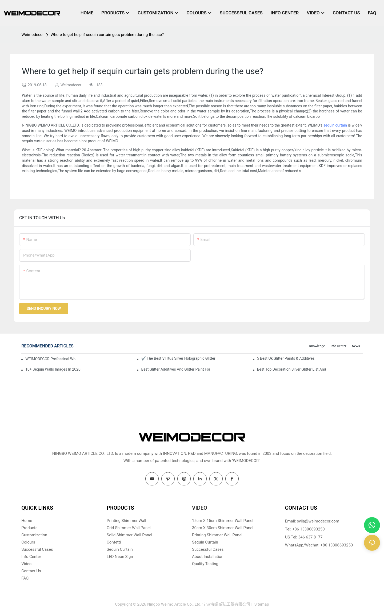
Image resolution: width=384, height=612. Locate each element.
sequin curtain (335, 125)
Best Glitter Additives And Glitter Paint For (175, 369)
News (356, 346)
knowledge (317, 346)
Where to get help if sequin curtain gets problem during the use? (107, 34)
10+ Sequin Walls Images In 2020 (53, 369)
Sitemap (261, 604)
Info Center (338, 346)
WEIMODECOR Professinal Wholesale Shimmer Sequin (50, 359)
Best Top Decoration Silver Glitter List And (291, 369)
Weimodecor (32, 34)
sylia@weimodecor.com (318, 521)
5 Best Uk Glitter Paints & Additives (286, 358)
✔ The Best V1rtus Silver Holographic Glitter (178, 358)
